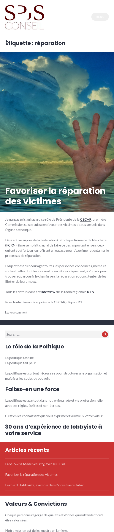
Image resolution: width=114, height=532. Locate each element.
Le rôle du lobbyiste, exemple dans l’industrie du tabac (44, 485)
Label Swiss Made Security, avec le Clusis (35, 464)
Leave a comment (16, 312)
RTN (90, 292)
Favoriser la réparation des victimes (55, 196)
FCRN (11, 245)
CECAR (85, 219)
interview (48, 292)
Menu (99, 17)
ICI (80, 302)
